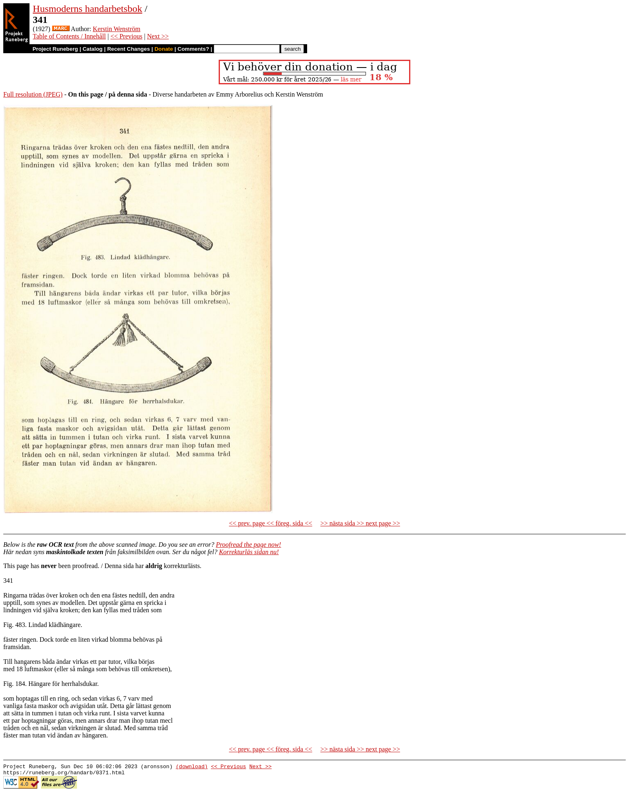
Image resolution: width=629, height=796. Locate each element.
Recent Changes (128, 49)
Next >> (158, 36)
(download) (192, 767)
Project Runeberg (55, 49)
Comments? (193, 49)
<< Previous (127, 36)
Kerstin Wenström (116, 28)
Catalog (93, 49)
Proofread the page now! (248, 544)
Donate (163, 49)
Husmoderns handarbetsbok (87, 8)
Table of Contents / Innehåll (69, 36)
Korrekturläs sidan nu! (249, 551)
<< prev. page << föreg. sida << (270, 523)
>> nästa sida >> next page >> (360, 523)
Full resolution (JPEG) (33, 94)
